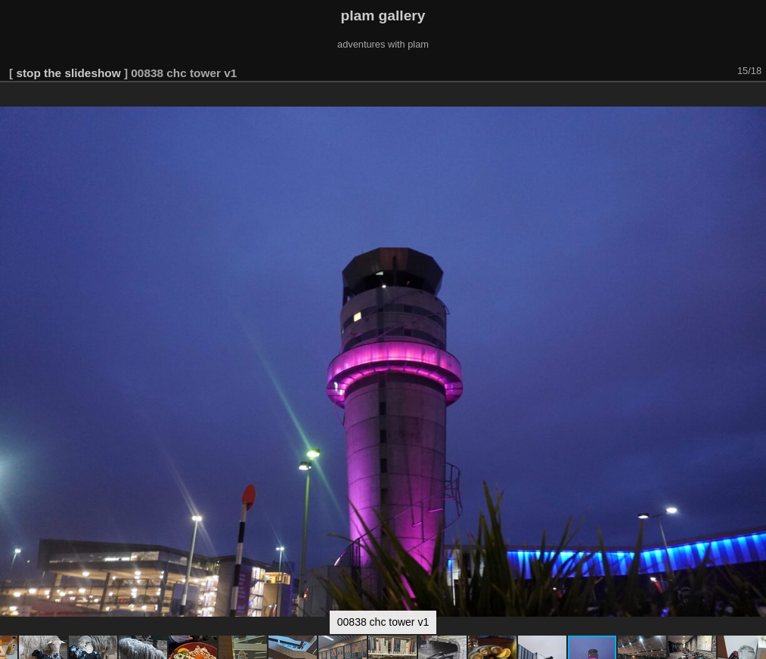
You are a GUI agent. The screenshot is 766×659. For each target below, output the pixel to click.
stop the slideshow (68, 73)
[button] (752, 103)
